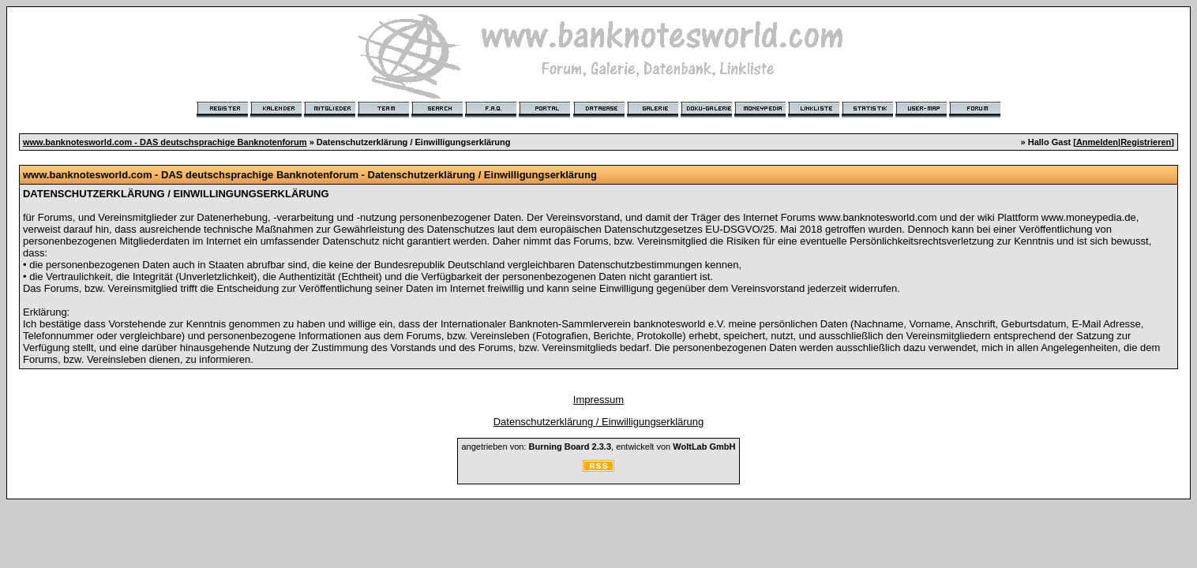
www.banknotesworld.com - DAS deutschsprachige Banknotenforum (165, 142)
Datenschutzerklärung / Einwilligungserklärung (598, 422)
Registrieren (1145, 142)
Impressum (598, 399)
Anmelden (1097, 142)
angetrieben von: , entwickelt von (598, 446)
